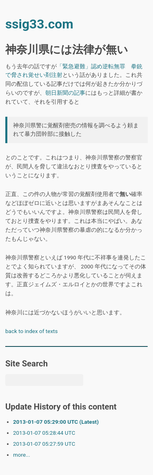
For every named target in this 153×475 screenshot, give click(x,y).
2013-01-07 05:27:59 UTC (44, 443)
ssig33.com (39, 24)
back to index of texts (31, 331)
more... (21, 454)
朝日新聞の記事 (65, 92)
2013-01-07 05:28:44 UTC (44, 432)
